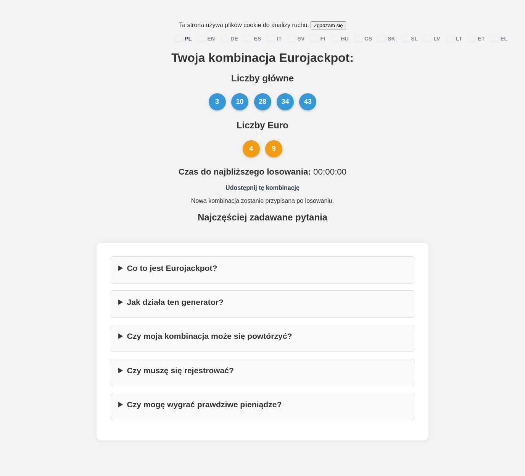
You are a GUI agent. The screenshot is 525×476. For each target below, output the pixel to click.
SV (296, 39)
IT (274, 39)
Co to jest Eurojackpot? (172, 268)
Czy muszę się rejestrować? (180, 370)
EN (206, 39)
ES (252, 39)
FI (318, 39)
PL (183, 39)
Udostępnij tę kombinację (262, 188)
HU (340, 39)
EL (499, 39)
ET (476, 39)
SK (386, 39)
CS (363, 39)
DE (229, 39)
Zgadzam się (328, 25)
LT (454, 39)
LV (432, 39)
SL (409, 39)
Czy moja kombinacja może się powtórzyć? (209, 336)
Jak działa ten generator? (175, 302)
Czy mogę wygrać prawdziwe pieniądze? (204, 404)
